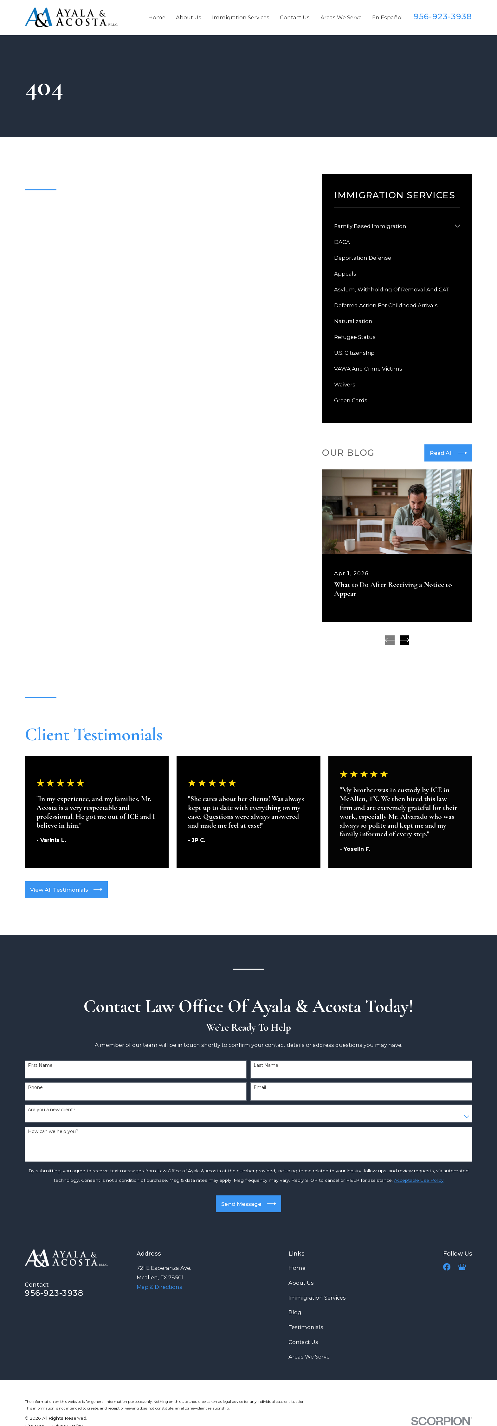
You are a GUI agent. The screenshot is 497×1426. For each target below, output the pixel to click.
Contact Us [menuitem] (295, 17)
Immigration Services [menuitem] (240, 17)
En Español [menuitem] (387, 17)
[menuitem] (393, 226)
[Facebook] (446, 1266)
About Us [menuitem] (188, 17)
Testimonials (305, 1327)
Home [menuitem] (156, 17)
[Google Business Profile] (462, 1266)
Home (297, 1268)
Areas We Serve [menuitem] (341, 17)
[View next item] (404, 640)
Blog (294, 1312)
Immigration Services (317, 1298)
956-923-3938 (443, 16)
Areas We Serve (309, 1356)
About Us (301, 1283)
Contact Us (303, 1342)
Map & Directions (159, 1287)
